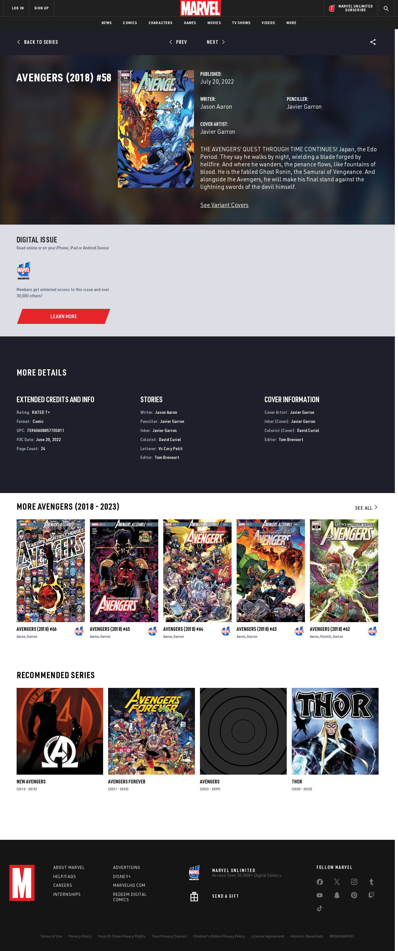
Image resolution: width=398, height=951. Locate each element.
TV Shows (241, 22)
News (107, 22)
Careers (62, 885)
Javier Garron (268, 134)
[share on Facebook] (320, 883)
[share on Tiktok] (320, 910)
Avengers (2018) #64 (183, 654)
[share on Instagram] (354, 883)
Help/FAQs (64, 876)
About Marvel (69, 867)
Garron (32, 661)
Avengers (209, 807)
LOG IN (18, 8)
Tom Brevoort (166, 482)
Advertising (126, 867)
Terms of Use (51, 936)
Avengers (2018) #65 (110, 654)
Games (190, 22)
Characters (161, 22)
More (291, 22)
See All (366, 533)
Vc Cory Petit (171, 473)
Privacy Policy (80, 936)
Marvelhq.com (129, 885)
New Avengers (31, 807)
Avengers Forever (126, 807)
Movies (214, 22)
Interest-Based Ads (307, 936)
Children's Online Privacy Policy (219, 936)
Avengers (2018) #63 (256, 654)
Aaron (21, 661)
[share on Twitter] (337, 883)
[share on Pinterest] (354, 896)
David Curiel (170, 464)
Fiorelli (325, 661)
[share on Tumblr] (371, 883)
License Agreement (267, 936)
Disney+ (122, 876)
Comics (130, 22)
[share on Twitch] (371, 896)
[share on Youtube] (320, 896)
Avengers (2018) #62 (330, 654)
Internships (67, 894)
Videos (268, 22)
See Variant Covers (153, 217)
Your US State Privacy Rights (122, 936)
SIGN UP (41, 8)
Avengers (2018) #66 (36, 654)
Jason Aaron (145, 134)
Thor (297, 807)
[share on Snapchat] (337, 896)
